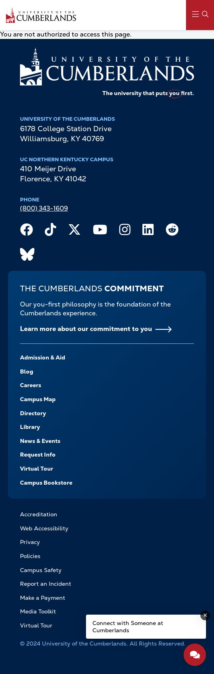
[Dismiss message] (205, 615)
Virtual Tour (36, 468)
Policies (30, 556)
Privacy (30, 542)
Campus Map (38, 399)
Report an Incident (45, 583)
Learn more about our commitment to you (86, 329)
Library (30, 426)
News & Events (40, 441)
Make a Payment (42, 597)
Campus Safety (41, 570)
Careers (30, 385)
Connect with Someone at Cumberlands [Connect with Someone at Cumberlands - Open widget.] (127, 626)
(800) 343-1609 (44, 208)
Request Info (38, 454)
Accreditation (38, 514)
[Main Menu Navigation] (200, 15)
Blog (26, 371)
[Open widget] (195, 655)
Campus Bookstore (46, 482)
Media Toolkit (38, 611)
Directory (33, 413)
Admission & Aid (42, 357)
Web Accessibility (44, 528)
